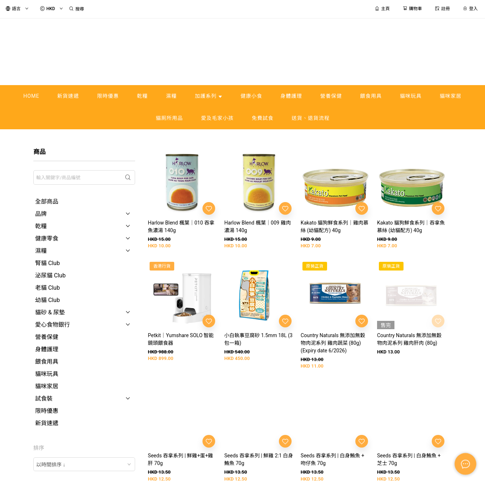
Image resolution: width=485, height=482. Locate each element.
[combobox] (84, 464)
